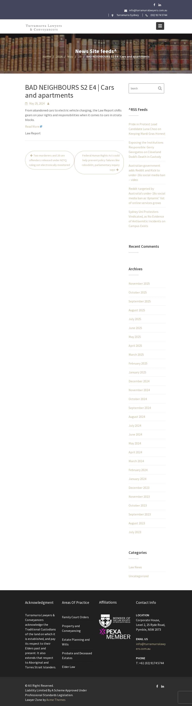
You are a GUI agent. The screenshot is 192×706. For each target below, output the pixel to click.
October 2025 (138, 292)
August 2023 (137, 523)
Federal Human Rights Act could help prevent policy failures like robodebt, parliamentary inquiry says (101, 162)
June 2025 (135, 328)
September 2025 (140, 301)
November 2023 (139, 496)
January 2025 (137, 372)
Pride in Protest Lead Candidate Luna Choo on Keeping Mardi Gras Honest (147, 129)
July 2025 (135, 319)
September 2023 (140, 514)
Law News (135, 567)
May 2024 (135, 443)
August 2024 (137, 417)
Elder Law (68, 666)
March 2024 (136, 461)
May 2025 (135, 337)
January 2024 (137, 479)
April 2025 (135, 346)
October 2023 (138, 505)
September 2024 (140, 408)
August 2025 (137, 310)
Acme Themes (56, 700)
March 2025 (136, 354)
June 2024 (135, 434)
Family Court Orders (75, 617)
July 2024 (135, 425)
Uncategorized (139, 576)
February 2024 (138, 470)
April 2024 (135, 452)
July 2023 (135, 532)
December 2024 (139, 381)
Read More (32, 126)
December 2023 (139, 488)
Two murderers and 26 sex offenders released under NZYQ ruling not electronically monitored (49, 160)
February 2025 (138, 363)
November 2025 (139, 283)
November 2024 (139, 390)
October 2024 (138, 399)
